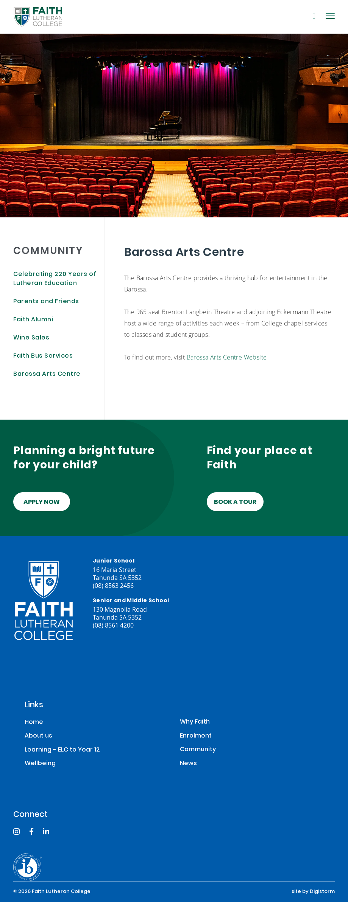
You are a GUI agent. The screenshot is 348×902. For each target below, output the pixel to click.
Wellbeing (40, 763)
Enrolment (196, 736)
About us (38, 736)
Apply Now (41, 502)
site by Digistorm (313, 892)
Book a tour (235, 502)
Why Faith (195, 722)
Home (34, 722)
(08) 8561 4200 (113, 625)
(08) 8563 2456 (113, 585)
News (188, 763)
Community (198, 749)
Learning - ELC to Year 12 (62, 750)
